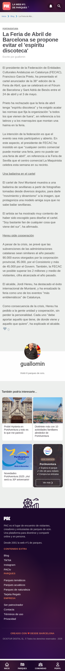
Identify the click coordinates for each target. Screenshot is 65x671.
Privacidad (10, 618)
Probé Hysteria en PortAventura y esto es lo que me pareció (16, 429)
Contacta (9, 609)
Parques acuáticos (14, 584)
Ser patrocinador (13, 604)
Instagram (9, 564)
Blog (12, 16)
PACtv (7, 569)
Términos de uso (13, 614)
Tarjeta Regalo (12, 594)
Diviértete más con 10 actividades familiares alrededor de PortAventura (46, 431)
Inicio (4, 16)
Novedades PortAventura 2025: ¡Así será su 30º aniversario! (17, 476)
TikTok (7, 560)
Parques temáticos (14, 580)
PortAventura (10, 29)
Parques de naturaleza (17, 589)
